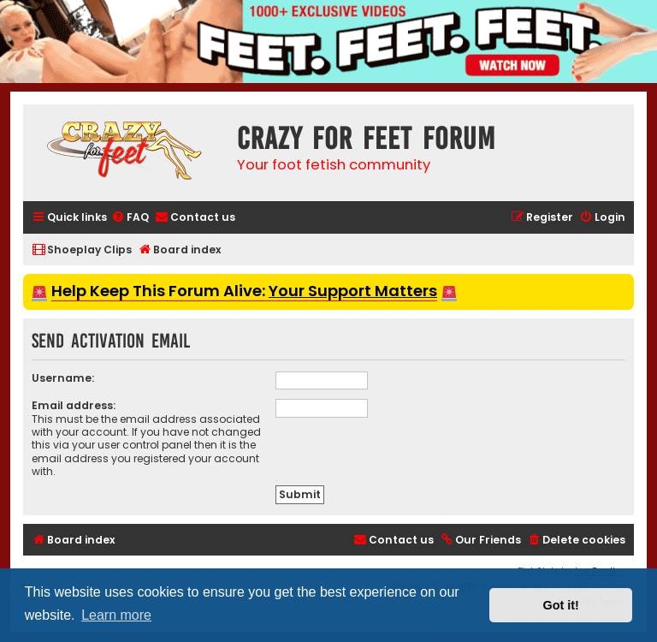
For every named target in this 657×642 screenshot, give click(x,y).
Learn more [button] (116, 615)
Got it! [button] (561, 605)
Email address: (73, 405)
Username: (63, 378)
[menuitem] (130, 217)
